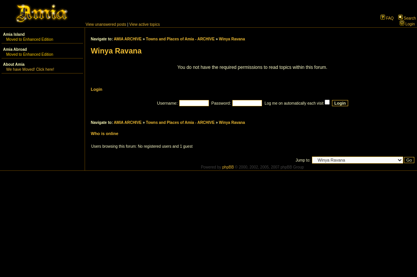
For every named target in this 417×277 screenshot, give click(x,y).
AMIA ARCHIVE (128, 39)
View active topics (144, 24)
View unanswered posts (106, 24)
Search (407, 18)
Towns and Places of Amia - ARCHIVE (180, 39)
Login (407, 24)
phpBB (228, 167)
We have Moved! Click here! (30, 69)
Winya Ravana (232, 39)
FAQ (387, 18)
